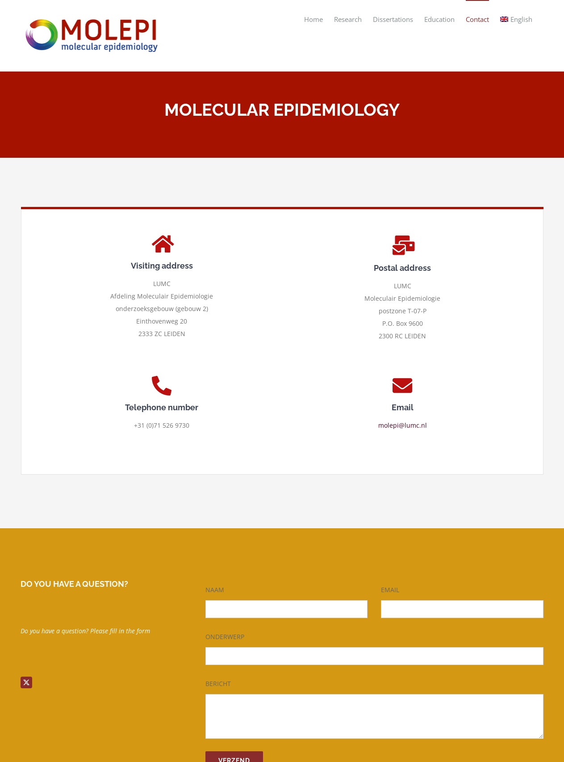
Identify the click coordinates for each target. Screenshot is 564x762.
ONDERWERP (224, 636)
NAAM (214, 589)
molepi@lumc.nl (402, 425)
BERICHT (218, 683)
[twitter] (26, 682)
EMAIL (390, 589)
